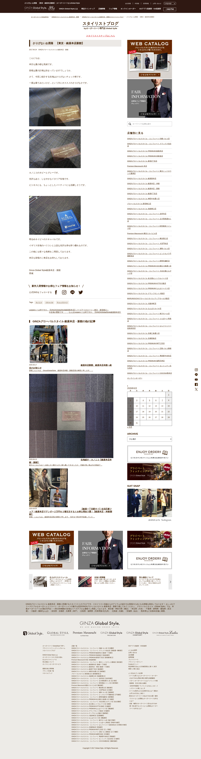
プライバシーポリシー (135, 662)
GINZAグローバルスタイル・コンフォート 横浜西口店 (147, 238)
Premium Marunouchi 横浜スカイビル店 (142, 233)
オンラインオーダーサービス (52, 664)
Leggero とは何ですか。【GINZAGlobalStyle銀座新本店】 (52, 310)
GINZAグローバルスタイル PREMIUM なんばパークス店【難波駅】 (93, 708)
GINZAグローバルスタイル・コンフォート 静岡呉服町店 (148, 261)
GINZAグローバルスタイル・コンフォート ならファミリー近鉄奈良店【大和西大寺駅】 (99, 725)
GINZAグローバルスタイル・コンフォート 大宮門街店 (147, 243)
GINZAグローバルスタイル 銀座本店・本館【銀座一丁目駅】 (91, 667)
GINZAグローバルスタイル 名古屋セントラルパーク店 (147, 278)
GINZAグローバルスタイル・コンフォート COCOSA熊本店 (149, 373)
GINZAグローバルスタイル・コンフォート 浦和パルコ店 (148, 249)
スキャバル (49, 302)
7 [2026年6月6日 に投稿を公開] (162, 400)
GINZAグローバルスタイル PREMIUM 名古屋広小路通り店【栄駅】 (93, 699)
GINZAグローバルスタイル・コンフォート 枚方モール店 (148, 314)
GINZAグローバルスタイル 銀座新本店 (141, 178)
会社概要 (131, 655)
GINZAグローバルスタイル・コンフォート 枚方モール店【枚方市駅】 (94, 720)
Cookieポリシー (133, 664)
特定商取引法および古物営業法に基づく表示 (142, 666)
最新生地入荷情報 (48, 668)
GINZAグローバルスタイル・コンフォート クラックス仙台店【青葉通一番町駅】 (97, 650)
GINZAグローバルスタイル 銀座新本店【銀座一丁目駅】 (90, 664)
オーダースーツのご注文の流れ (52, 657)
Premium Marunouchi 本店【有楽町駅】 (84, 660)
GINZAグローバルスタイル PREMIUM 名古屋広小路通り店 (149, 266)
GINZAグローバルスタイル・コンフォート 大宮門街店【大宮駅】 (92, 690)
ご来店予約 (170, 9)
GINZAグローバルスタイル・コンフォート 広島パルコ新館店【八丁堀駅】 (95, 732)
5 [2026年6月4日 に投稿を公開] (149, 400)
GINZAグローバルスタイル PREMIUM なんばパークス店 (148, 288)
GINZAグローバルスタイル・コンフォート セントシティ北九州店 (149, 367)
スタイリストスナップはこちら (100, 36)
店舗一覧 (74, 646)
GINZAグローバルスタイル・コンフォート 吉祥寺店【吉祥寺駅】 (92, 678)
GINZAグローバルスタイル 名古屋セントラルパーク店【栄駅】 (92, 704)
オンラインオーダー (128, 9)
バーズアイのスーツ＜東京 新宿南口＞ (92, 310)
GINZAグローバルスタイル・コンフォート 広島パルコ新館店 (149, 349)
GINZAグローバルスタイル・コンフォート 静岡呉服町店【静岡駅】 (93, 697)
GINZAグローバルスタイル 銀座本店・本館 (143, 183)
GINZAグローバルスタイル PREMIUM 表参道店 (145, 156)
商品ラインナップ (88, 9)
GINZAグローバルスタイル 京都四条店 (141, 338)
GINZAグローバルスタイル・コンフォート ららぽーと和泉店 (149, 320)
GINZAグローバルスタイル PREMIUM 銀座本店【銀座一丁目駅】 (92, 653)
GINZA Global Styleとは (68, 9)
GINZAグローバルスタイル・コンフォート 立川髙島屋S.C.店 (149, 220)
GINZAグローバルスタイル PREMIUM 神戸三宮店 (146, 343)
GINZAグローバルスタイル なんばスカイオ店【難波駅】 (90, 718)
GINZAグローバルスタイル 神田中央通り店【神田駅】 (89, 671)
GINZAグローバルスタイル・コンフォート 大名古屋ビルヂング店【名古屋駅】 (97, 701)
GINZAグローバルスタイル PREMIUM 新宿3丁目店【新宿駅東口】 (93, 657)
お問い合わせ (157, 3)
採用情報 (146, 3)
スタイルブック (47, 673)
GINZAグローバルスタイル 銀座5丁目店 (142, 194)
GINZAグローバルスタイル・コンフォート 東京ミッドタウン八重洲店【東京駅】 (97, 662)
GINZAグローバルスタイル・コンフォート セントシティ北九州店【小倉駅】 (96, 739)
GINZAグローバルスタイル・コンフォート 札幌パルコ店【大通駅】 (93, 648)
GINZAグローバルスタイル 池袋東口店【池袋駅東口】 (89, 676)
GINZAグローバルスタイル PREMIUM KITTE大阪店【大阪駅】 (92, 706)
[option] (56, 581)
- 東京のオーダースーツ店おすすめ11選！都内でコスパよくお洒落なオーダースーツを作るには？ (143, 698)
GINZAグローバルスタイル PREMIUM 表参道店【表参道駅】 (91, 655)
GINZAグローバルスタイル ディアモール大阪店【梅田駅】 (90, 713)
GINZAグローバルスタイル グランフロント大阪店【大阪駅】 (91, 711)
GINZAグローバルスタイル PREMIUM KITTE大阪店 (146, 283)
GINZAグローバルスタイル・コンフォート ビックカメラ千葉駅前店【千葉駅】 (97, 694)
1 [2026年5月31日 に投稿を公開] (168, 395)
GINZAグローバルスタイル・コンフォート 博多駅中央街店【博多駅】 (94, 736)
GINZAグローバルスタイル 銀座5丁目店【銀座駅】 (88, 669)
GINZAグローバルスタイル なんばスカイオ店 (144, 309)
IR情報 (137, 3)
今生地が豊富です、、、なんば (61, 312)
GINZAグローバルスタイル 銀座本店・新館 (143, 189)
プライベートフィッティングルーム (54, 648)
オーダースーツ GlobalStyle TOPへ (54, 646)
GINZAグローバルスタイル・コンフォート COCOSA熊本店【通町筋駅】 (95, 741)
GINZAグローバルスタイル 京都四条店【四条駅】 (87, 727)
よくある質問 (132, 650)
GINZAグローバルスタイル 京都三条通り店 (143, 333)
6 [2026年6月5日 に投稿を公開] (155, 400)
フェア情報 (113, 9)
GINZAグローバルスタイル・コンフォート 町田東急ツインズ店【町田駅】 (95, 683)
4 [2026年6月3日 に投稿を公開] (143, 400)
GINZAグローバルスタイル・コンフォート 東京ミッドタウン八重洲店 (149, 172)
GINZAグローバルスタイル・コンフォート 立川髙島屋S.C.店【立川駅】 (94, 680)
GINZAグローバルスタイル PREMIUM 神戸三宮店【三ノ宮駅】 (92, 729)
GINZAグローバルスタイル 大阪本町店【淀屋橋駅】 (88, 715)
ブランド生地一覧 (48, 671)
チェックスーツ (62, 302)
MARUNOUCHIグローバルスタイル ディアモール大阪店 (148, 298)
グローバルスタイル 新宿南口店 (139, 204)
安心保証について (48, 662)
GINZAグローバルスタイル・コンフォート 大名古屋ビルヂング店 (149, 272)
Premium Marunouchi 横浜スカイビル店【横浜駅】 (88, 685)
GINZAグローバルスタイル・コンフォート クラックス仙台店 (149, 145)
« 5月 (129, 427)
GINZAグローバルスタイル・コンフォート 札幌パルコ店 (148, 139)
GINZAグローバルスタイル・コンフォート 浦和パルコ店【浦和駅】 (93, 692)
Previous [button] (31, 581)
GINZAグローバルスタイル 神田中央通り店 (143, 199)
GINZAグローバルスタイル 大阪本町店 (141, 303)
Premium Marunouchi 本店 (137, 166)
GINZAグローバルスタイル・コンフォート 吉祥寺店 (146, 214)
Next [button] (170, 581)
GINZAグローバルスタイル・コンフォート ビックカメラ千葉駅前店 (149, 255)
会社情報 (128, 3)
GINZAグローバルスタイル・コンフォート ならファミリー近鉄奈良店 (149, 327)
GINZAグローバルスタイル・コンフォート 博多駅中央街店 (149, 356)
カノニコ (39, 302)
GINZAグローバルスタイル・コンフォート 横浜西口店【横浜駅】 (92, 687)
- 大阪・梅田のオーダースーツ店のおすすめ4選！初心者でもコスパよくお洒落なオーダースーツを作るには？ (143, 706)
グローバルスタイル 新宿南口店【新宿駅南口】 (87, 673)
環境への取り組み (134, 669)
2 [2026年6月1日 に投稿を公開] (130, 400)
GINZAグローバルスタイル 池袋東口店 (141, 209)
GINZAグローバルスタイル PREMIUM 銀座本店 (145, 151)
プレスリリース (133, 659)
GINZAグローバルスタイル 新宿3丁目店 (142, 161)
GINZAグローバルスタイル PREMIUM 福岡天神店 (146, 361)
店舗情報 (101, 9)
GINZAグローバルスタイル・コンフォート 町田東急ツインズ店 (149, 227)
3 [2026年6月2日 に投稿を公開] (136, 400)
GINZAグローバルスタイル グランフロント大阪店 (146, 293)
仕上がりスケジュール (50, 659)
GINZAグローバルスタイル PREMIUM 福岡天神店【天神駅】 (91, 734)
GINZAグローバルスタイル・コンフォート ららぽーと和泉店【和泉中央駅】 (96, 722)
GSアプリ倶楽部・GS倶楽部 (150, 9)
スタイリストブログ (49, 650)
